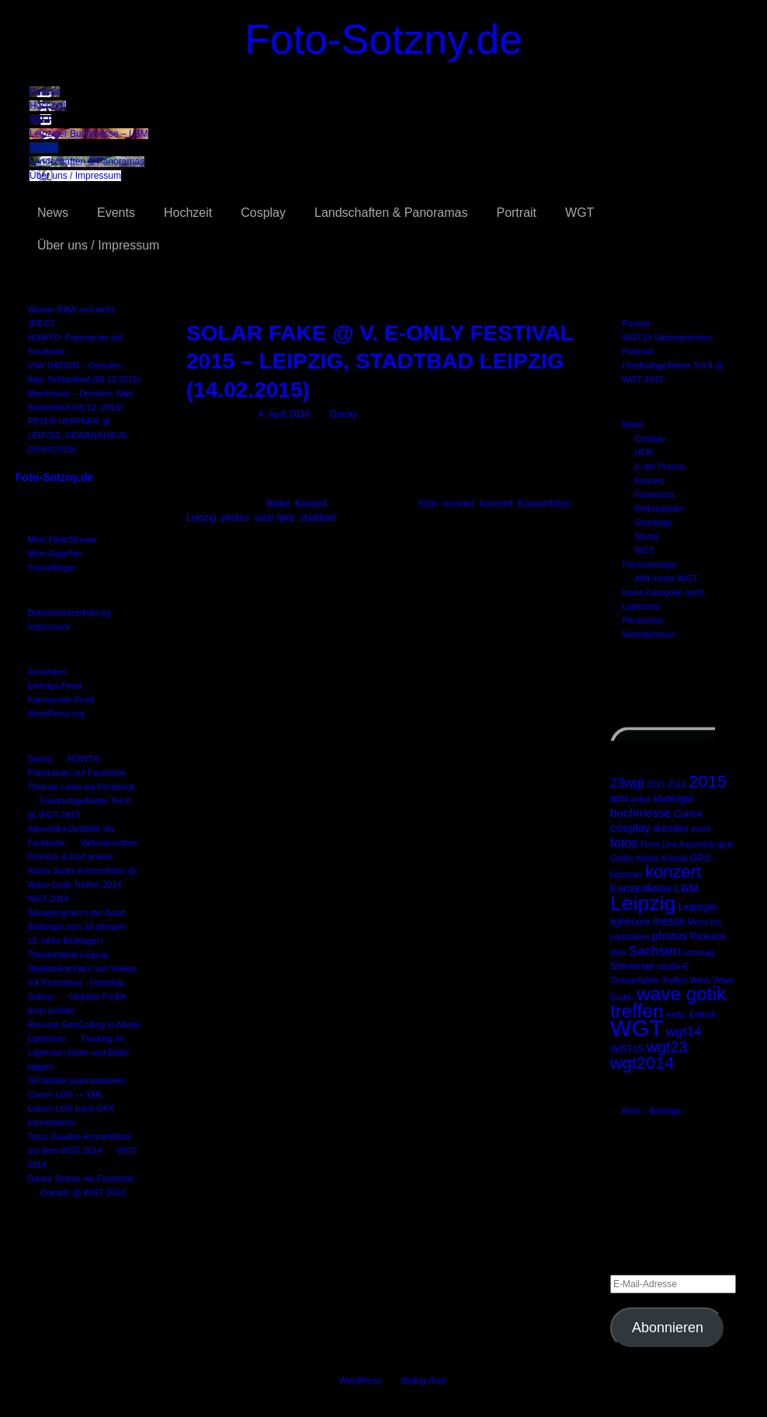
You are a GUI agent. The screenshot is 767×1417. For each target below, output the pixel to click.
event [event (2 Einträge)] (701, 828)
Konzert (649, 480)
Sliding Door (424, 1380)
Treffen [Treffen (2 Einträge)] (674, 980)
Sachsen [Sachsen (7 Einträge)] (655, 950)
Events (44, 147)
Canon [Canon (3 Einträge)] (688, 813)
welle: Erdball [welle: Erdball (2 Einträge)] (690, 1014)
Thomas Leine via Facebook (81, 786)
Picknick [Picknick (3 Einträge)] (708, 936)
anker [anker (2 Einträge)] (640, 799)
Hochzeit (48, 105)
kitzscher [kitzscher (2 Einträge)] (626, 874)
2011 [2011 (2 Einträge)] (656, 784)
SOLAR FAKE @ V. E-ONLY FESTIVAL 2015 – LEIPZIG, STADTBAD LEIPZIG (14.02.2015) (379, 361)
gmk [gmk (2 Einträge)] (726, 844)
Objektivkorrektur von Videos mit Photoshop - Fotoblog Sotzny (82, 982)
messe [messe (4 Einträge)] (669, 921)
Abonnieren (667, 1327)
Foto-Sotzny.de (383, 39)
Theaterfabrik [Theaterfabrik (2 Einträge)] (634, 980)
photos (235, 517)
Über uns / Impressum (75, 175)
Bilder (633, 424)
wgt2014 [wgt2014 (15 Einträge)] (642, 1063)
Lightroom (642, 606)
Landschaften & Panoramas (87, 161)
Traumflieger (51, 567)
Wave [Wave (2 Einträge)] (700, 980)
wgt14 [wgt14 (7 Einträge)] (684, 1031)
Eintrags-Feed (55, 685)
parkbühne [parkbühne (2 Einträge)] (629, 936)
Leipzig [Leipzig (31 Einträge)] (643, 903)
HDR (643, 452)
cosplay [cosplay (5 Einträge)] (630, 827)
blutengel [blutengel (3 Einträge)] (673, 799)
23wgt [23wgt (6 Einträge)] (627, 783)
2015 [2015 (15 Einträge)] (708, 781)
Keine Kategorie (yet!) (664, 592)
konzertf (496, 503)
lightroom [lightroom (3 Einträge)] (630, 921)
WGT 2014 (48, 898)
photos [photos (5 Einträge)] (670, 935)
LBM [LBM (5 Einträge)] (686, 888)
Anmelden (47, 671)
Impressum (49, 626)
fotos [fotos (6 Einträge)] (624, 843)
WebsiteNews (649, 634)
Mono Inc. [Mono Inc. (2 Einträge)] (706, 922)
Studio (646, 536)
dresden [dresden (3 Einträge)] (670, 828)
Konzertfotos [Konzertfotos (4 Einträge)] (641, 888)
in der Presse (659, 466)
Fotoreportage (649, 564)
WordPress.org (56, 713)
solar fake (274, 517)
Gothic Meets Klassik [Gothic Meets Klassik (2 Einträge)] (649, 858)
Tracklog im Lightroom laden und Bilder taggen (79, 1052)
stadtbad (317, 517)
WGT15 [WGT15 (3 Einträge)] (627, 1049)
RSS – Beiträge (652, 1110)
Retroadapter (659, 508)
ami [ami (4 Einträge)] (619, 798)
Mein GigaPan (55, 553)
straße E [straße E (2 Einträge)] (672, 966)
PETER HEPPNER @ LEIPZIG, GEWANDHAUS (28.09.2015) (77, 435)
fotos (428, 503)
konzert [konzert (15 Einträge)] (673, 871)
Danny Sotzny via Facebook (81, 1178)
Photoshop (643, 620)
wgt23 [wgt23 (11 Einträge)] (666, 1047)
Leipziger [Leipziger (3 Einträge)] (698, 907)
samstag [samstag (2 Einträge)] (698, 952)
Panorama (654, 494)
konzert (459, 503)
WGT (40, 119)
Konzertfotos (544, 503)
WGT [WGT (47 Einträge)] (636, 1028)
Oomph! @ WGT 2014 (82, 1192)
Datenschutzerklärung (69, 612)
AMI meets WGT (665, 578)
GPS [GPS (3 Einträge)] (700, 858)
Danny (40, 758)
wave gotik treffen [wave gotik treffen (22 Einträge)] (668, 1002)
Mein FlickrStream (62, 539)
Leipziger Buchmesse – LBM (89, 133)
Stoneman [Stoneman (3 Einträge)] (632, 966)
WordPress (360, 1380)
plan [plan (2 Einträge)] (618, 952)
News (52, 212)
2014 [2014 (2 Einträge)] (677, 784)
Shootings (653, 522)
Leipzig (201, 517)
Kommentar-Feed (61, 699)
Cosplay (263, 212)
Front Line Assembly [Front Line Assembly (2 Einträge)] (678, 844)
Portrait (45, 91)
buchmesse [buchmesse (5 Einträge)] (640, 812)
